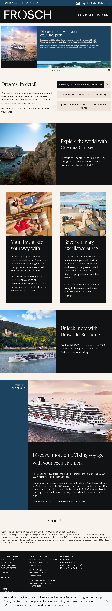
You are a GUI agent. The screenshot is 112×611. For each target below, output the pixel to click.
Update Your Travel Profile (72, 565)
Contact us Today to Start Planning (84, 94)
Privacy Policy (60, 605)
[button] (107, 601)
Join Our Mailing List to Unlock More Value (84, 106)
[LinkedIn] (2, 577)
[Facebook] (5, 577)
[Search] (107, 84)
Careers (5, 572)
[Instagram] (9, 577)
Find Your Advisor (68, 562)
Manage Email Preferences (72, 568)
